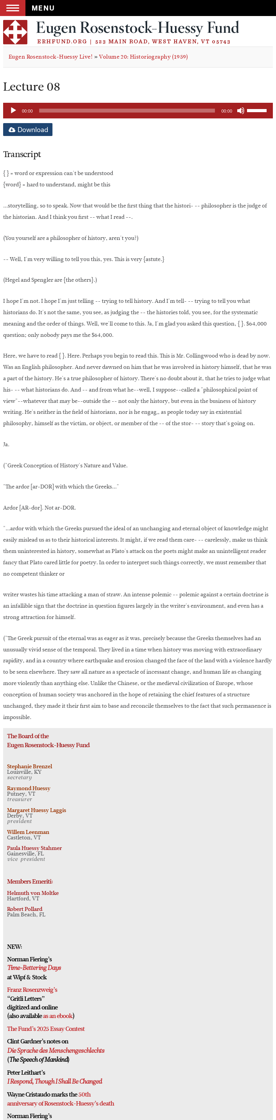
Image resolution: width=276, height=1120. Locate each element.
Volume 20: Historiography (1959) (143, 57)
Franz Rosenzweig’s (32, 990)
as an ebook (57, 1016)
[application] (138, 110)
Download (27, 129)
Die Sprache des (27, 1051)
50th (84, 1094)
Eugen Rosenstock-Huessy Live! (50, 57)
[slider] (127, 111)
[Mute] (241, 111)
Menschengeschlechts (75, 1051)
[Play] (13, 111)
